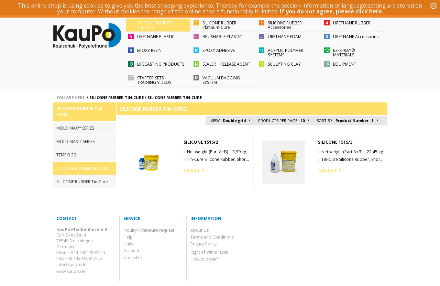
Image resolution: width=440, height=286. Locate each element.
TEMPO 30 (66, 155)
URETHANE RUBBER (352, 23)
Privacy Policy (203, 244)
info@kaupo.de (71, 264)
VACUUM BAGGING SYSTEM (221, 80)
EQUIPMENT (344, 64)
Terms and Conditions (212, 237)
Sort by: (325, 120)
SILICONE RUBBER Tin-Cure (116, 97)
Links (128, 244)
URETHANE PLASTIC (156, 37)
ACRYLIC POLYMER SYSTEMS (285, 52)
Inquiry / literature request (148, 230)
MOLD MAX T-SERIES (75, 141)
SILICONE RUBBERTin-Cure (154, 25)
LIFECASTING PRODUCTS (160, 64)
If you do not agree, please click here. (331, 11)
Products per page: (278, 120)
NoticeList (133, 258)
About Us (199, 230)
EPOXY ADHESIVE (218, 50)
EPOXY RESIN (149, 50)
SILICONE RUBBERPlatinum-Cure (219, 25)
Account (131, 251)
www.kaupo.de (70, 271)
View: (216, 120)
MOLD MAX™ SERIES (75, 128)
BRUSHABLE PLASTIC (222, 37)
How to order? (204, 259)
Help (128, 237)
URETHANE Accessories (355, 37)
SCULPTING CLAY (284, 64)
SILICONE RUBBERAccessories (285, 25)
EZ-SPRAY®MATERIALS (344, 52)
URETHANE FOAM (284, 37)
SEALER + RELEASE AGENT (226, 64)
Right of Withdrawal (209, 252)
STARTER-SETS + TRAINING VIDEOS (154, 80)
